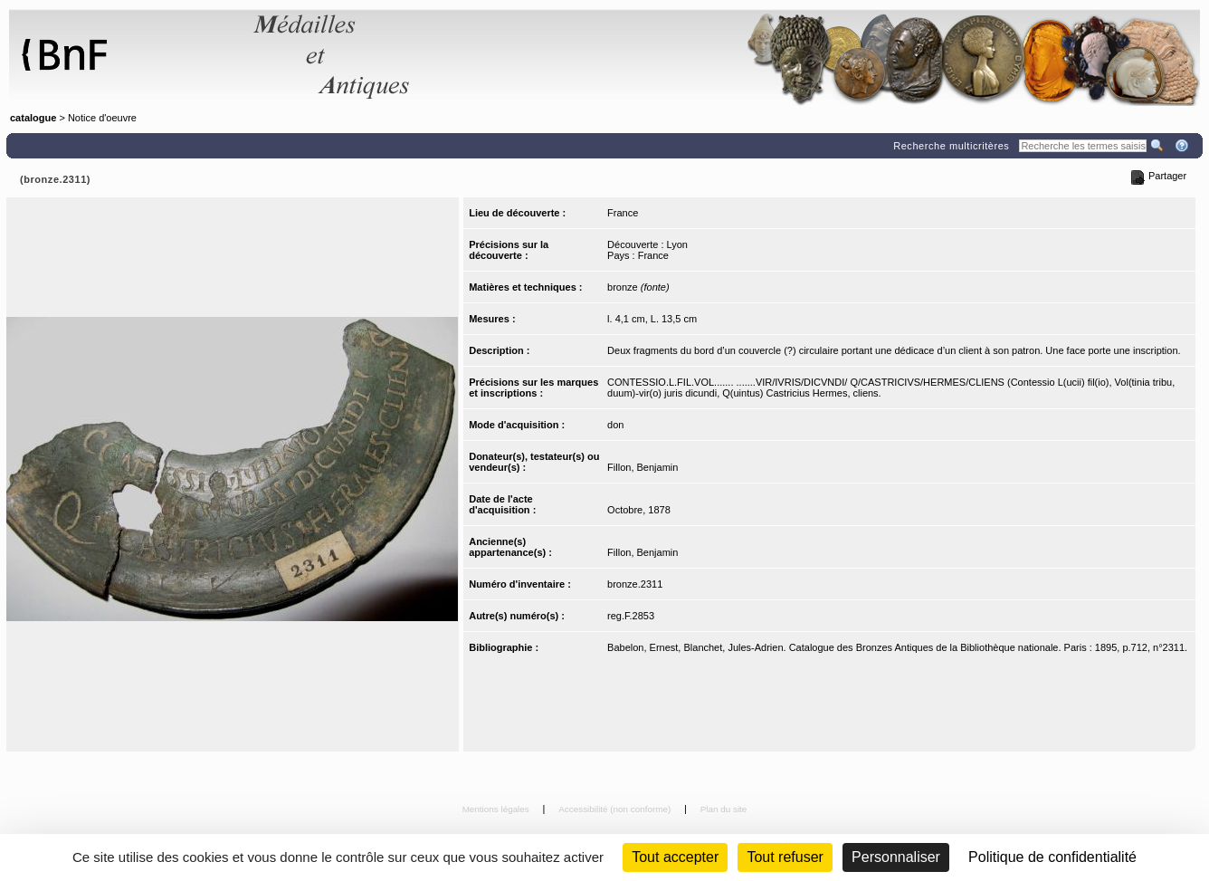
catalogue (33, 117)
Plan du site (723, 809)
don (615, 424)
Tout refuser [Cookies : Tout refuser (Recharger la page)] (785, 857)
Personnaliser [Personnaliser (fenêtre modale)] (896, 857)
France (622, 212)
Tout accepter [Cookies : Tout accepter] (675, 857)
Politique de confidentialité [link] (1052, 857)
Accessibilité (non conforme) (615, 809)
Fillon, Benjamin (642, 467)
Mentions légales (497, 809)
